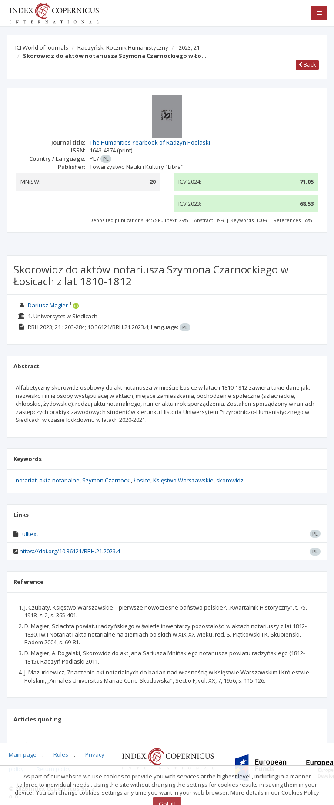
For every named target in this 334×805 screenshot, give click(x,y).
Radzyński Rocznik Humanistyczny (122, 47)
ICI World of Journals (41, 47)
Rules (60, 754)
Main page (23, 754)
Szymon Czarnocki (106, 480)
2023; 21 (189, 47)
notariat (26, 480)
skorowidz (230, 480)
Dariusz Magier (48, 305)
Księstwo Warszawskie (183, 480)
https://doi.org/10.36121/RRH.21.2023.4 (70, 551)
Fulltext (29, 534)
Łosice (142, 480)
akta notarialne (59, 480)
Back (307, 64)
